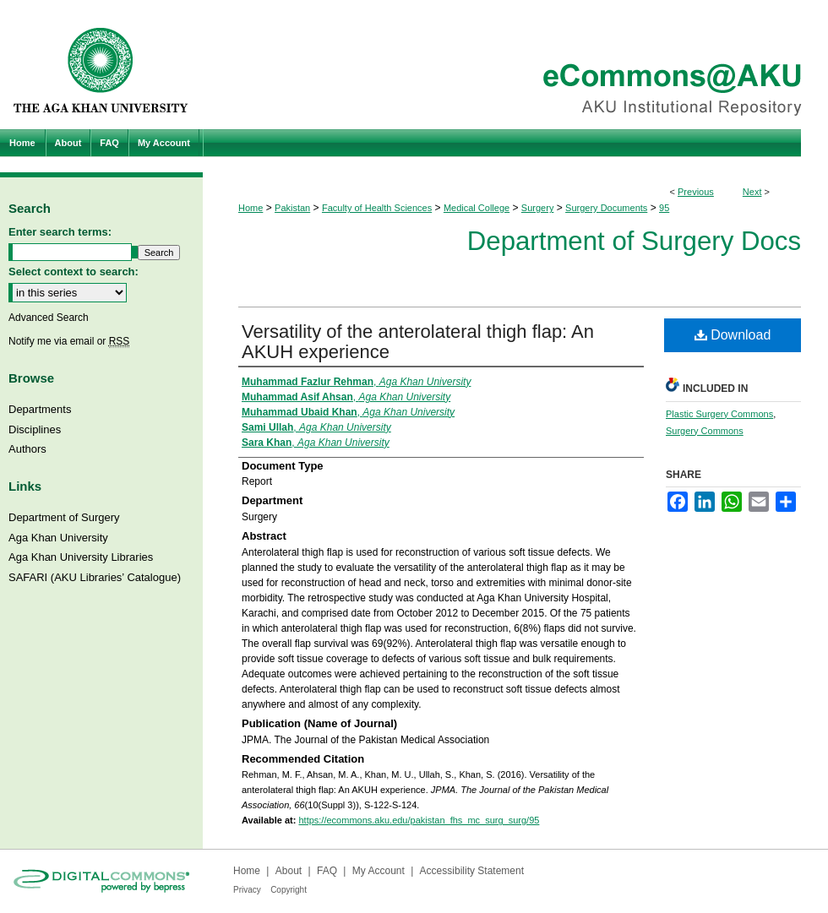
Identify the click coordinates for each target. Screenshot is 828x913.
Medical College (476, 208)
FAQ (327, 871)
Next (752, 192)
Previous (696, 192)
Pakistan (292, 208)
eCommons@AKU (515, 64)
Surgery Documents (606, 208)
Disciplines (34, 429)
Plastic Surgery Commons (719, 414)
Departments (39, 409)
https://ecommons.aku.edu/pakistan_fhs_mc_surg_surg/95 (418, 820)
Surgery (537, 208)
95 (664, 208)
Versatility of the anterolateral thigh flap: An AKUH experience (418, 341)
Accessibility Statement (472, 871)
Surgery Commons (705, 431)
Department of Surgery (64, 517)
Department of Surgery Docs (634, 241)
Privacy (247, 889)
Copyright (288, 889)
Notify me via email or (68, 341)
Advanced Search (48, 317)
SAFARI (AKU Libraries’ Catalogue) (94, 577)
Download (733, 335)
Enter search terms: (60, 232)
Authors (27, 449)
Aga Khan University (58, 537)
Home (250, 208)
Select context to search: (73, 271)
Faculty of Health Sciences (377, 208)
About (288, 871)
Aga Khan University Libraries (80, 557)
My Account (378, 871)
